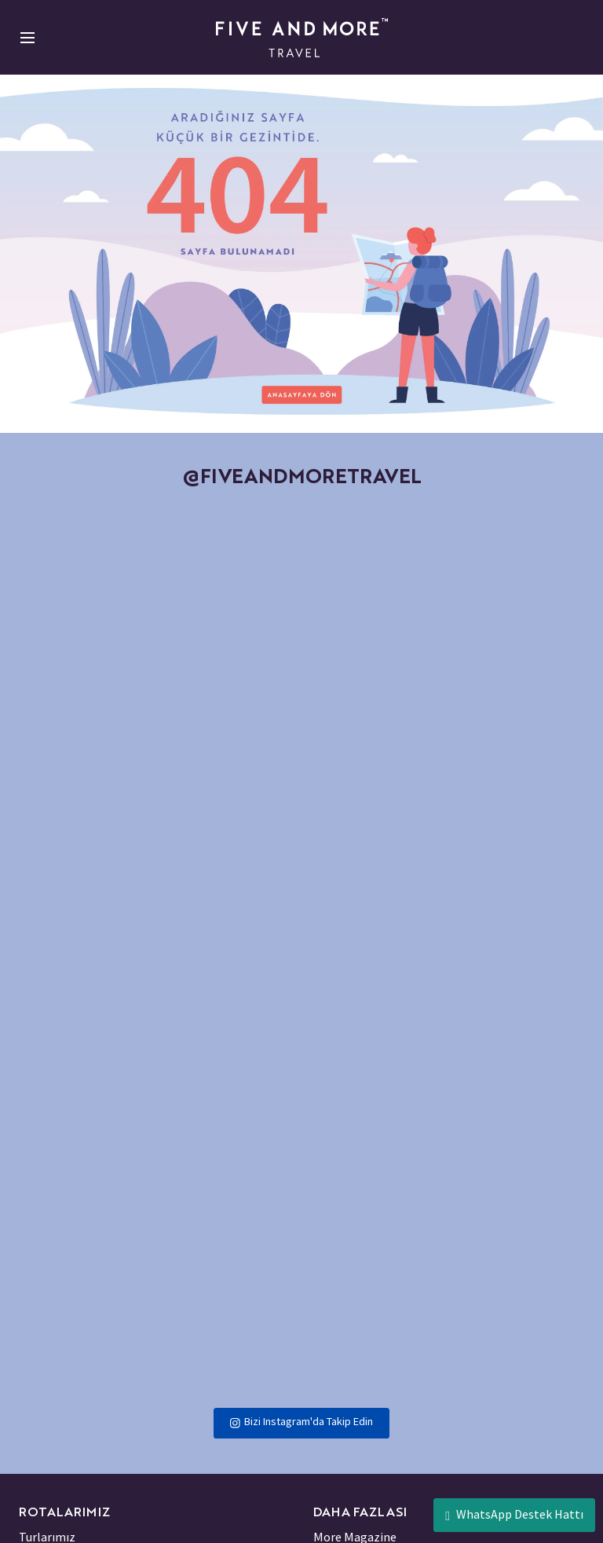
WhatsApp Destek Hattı (514, 1514)
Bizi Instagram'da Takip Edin (301, 1421)
